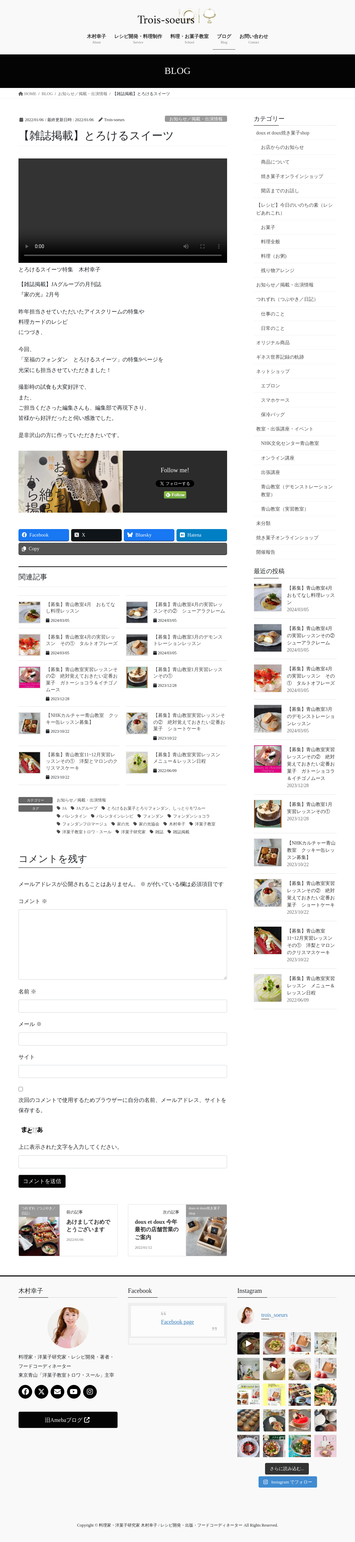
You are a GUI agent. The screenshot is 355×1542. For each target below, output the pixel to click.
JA (64, 808)
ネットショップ (273, 371)
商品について (275, 162)
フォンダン (153, 816)
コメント (32, 901)
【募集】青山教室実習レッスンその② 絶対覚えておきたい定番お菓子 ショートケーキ (189, 722)
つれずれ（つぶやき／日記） (287, 299)
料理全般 (270, 241)
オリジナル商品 (273, 342)
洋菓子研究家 (133, 832)
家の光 (123, 824)
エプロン (270, 385)
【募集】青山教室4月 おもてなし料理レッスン (312, 595)
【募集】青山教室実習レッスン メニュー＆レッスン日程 (311, 985)
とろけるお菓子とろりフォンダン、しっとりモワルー (156, 808)
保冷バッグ (273, 414)
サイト (26, 1057)
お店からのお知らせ (282, 147)
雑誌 (159, 832)
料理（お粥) (274, 256)
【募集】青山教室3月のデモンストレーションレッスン (311, 716)
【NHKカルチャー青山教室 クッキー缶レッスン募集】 (311, 850)
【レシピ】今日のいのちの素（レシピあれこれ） (294, 209)
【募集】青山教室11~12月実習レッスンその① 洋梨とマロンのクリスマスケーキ (82, 761)
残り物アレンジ (277, 270)
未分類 (263, 523)
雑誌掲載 (181, 832)
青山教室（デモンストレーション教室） (297, 490)
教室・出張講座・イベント (285, 429)
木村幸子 (177, 824)
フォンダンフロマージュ (84, 824)
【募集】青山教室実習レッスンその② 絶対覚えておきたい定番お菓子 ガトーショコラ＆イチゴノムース (311, 764)
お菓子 (268, 227)
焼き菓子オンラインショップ (292, 176)
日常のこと (273, 328)
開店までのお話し (280, 190)
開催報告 (265, 552)
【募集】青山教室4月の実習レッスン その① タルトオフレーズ (311, 676)
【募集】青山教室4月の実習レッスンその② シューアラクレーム (313, 635)
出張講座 (270, 472)
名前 (27, 991)
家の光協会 (149, 824)
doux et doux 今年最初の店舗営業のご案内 (157, 1229)
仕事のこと (273, 314)
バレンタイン (74, 816)
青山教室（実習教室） (285, 509)
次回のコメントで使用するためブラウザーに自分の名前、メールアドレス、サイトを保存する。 (122, 1105)
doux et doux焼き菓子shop (283, 133)
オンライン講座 (277, 458)
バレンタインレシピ (114, 816)
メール (30, 1024)
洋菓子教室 (205, 824)
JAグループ (86, 808)
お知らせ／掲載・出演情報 (196, 119)
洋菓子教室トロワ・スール (86, 832)
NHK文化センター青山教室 (290, 443)
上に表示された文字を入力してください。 (70, 1147)
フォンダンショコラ (191, 816)
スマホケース (275, 400)
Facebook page (177, 1322)
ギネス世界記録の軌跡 (280, 357)
